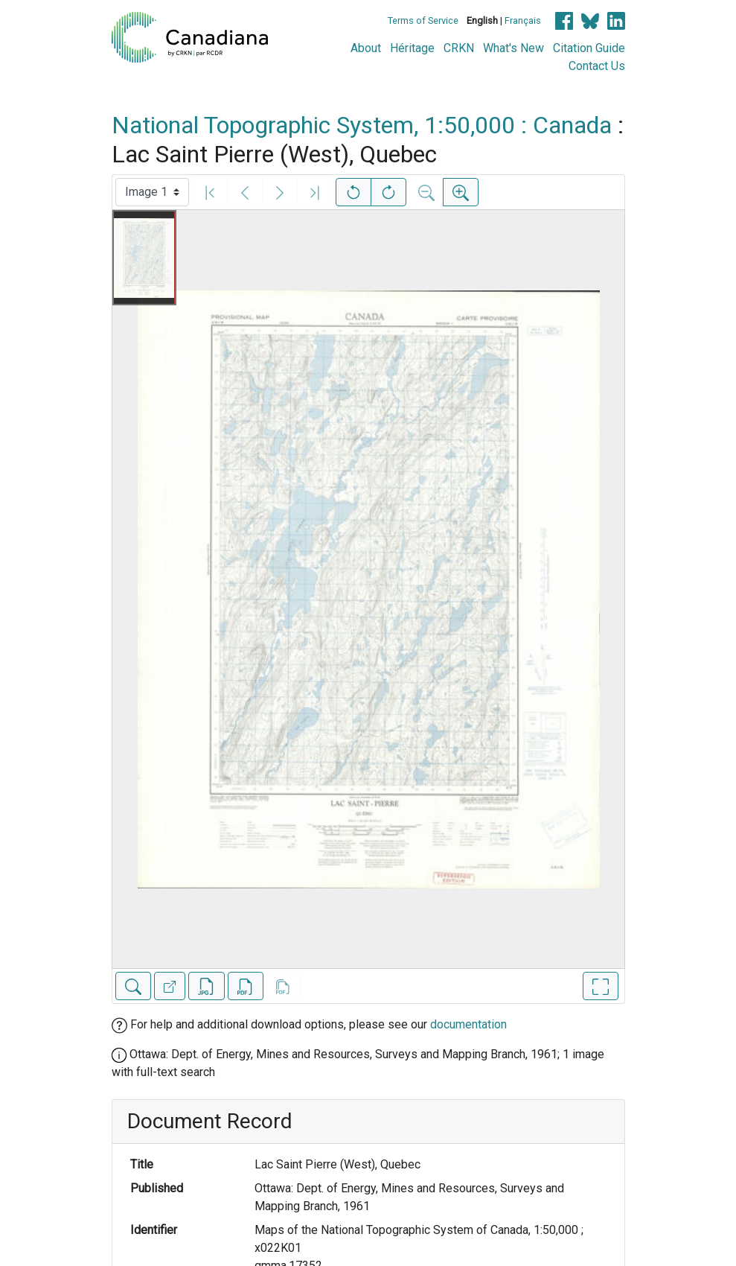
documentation (468, 1024)
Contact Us (597, 66)
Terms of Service (423, 20)
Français (523, 20)
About (366, 48)
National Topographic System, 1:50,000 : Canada (362, 125)
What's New (513, 48)
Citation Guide (589, 48)
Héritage (412, 48)
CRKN (459, 48)
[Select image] (152, 192)
